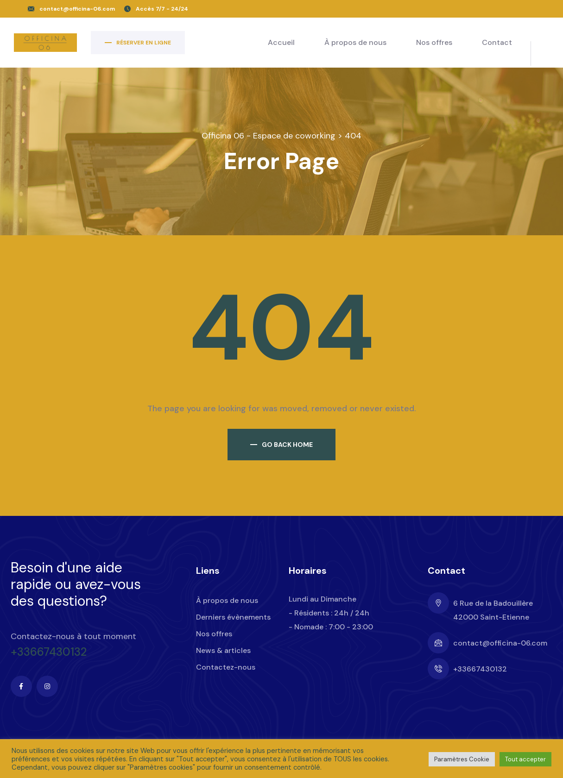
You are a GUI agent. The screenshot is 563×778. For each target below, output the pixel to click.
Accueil (281, 42)
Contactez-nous (225, 667)
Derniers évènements (233, 617)
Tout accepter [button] (525, 759)
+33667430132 (49, 652)
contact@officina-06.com (77, 9)
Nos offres (434, 42)
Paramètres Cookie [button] (461, 759)
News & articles (223, 650)
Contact (497, 42)
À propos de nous (355, 42)
